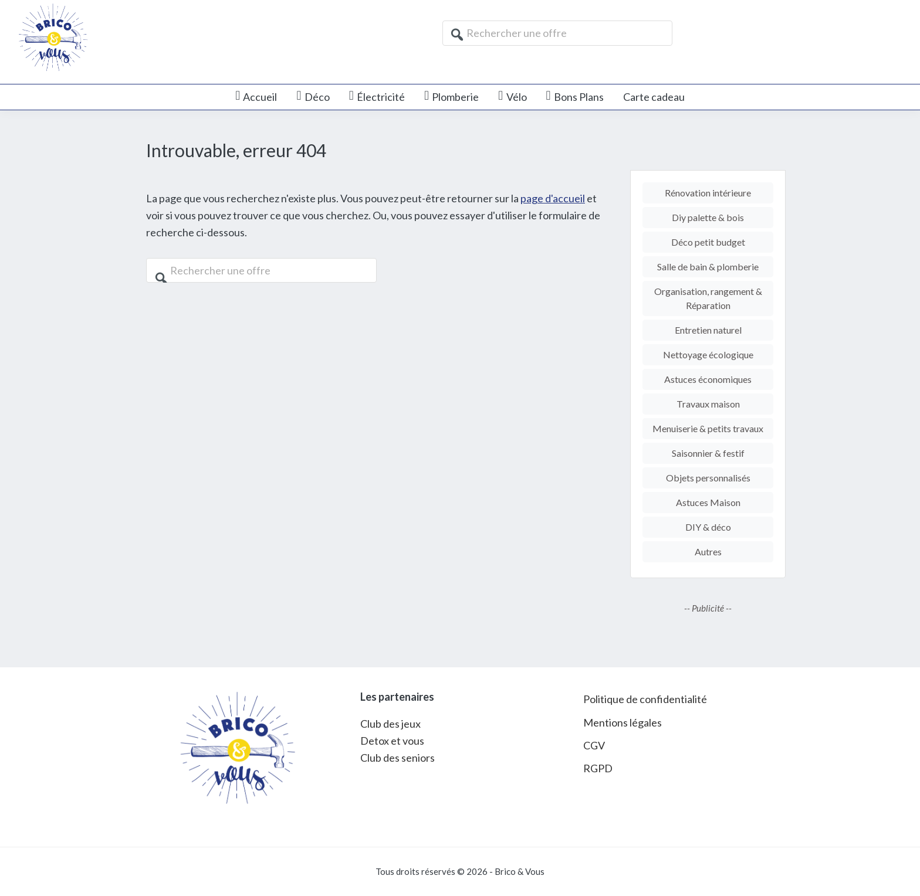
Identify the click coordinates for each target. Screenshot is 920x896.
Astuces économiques (708, 379)
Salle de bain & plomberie (708, 266)
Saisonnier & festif (708, 453)
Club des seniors (397, 757)
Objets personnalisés (708, 477)
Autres (708, 551)
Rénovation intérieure (708, 192)
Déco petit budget (708, 241)
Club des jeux (390, 723)
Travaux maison (708, 403)
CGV (594, 745)
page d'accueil (552, 198)
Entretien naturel (708, 329)
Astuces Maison (708, 502)
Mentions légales (622, 722)
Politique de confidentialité (645, 699)
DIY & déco (708, 526)
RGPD (598, 768)
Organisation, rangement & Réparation (708, 298)
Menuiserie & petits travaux (707, 428)
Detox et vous (392, 740)
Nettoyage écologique (708, 354)
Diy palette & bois (708, 217)
